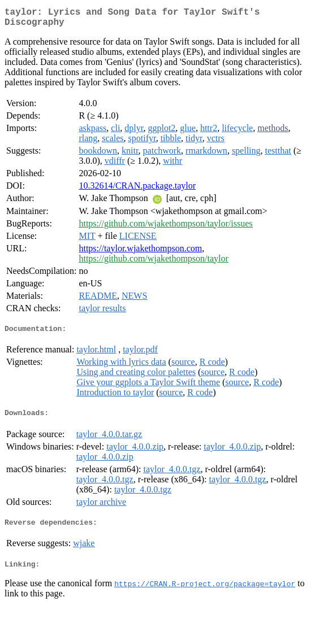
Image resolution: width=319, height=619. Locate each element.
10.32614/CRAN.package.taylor (137, 190)
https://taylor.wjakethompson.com (140, 253)
